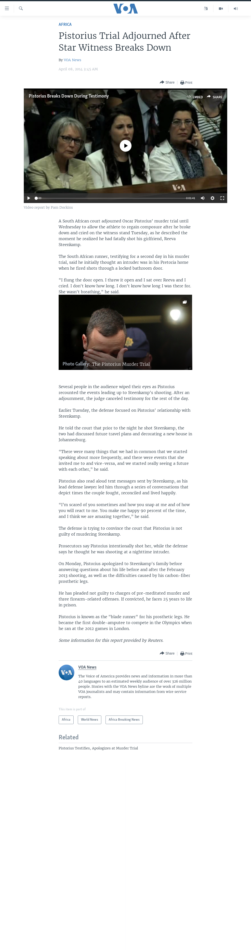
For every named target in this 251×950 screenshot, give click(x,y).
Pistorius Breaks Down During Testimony (69, 96)
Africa (65, 25)
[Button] (167, 82)
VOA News (72, 60)
